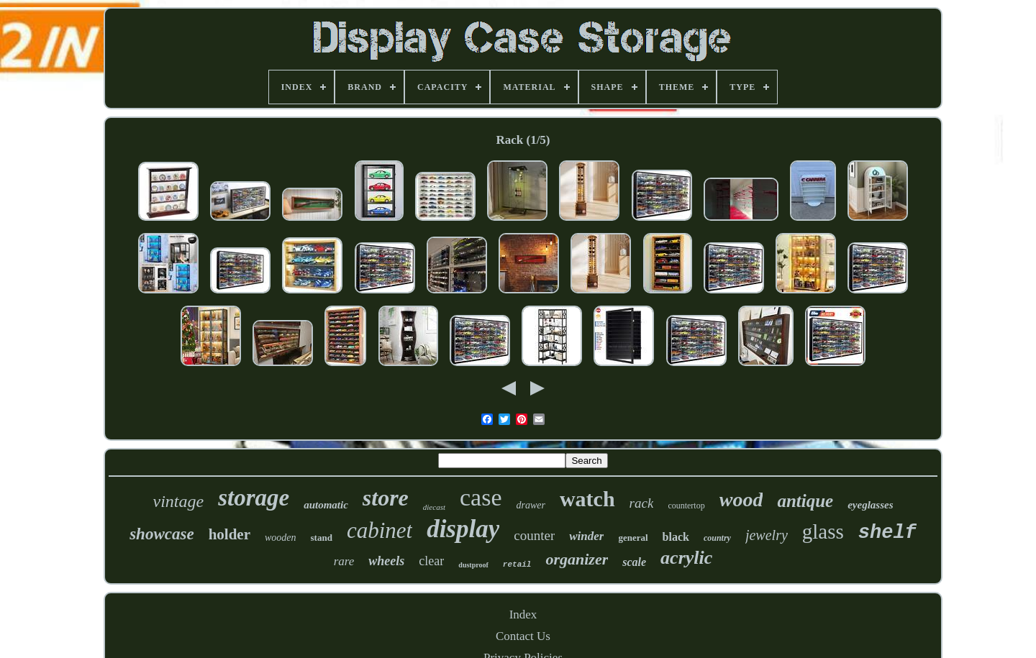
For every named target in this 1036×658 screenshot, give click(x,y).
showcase (162, 534)
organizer (576, 559)
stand (321, 537)
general (633, 537)
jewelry (766, 535)
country (717, 538)
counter (534, 535)
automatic (326, 505)
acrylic (686, 557)
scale (634, 562)
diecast (434, 507)
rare (344, 561)
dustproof (473, 565)
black (676, 537)
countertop (686, 506)
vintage (178, 501)
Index (523, 614)
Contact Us (523, 636)
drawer (531, 505)
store (386, 498)
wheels (386, 561)
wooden (280, 537)
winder (586, 536)
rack (642, 503)
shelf (887, 533)
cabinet (379, 530)
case (481, 497)
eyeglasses (870, 505)
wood (741, 499)
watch (587, 499)
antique (805, 501)
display (463, 529)
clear (431, 561)
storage (253, 498)
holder (229, 534)
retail (517, 564)
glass (823, 531)
